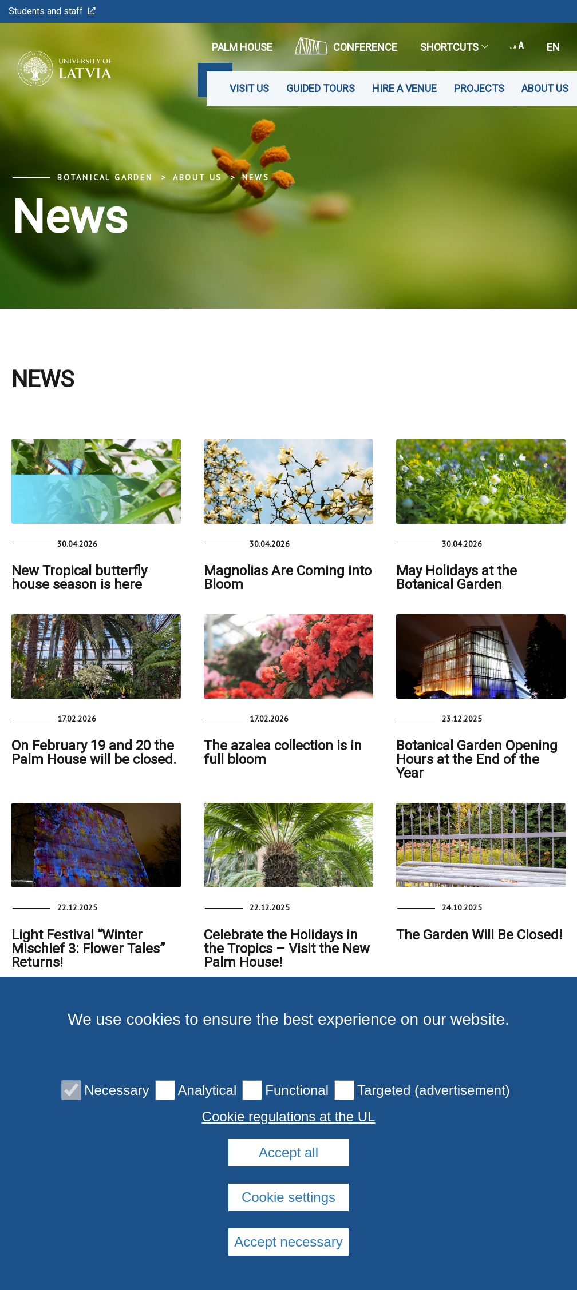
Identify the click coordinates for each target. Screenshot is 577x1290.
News (255, 177)
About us (544, 88)
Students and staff (52, 11)
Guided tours (320, 88)
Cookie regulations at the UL (289, 1117)
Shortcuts (453, 47)
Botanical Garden (105, 177)
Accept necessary (288, 1241)
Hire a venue (404, 88)
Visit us (249, 88)
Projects (479, 88)
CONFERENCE (346, 46)
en (553, 47)
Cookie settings (288, 1197)
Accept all (288, 1152)
